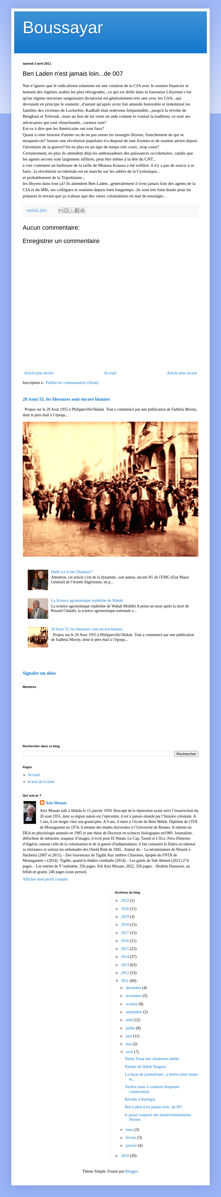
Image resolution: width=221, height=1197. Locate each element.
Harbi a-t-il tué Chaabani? (71, 572)
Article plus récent (38, 373)
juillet (131, 1028)
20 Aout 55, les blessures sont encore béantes (66, 399)
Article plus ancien (182, 373)
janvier (132, 1145)
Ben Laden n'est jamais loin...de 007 (153, 1107)
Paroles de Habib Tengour (145, 1067)
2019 (125, 917)
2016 (125, 941)
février (131, 1137)
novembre (134, 996)
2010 (125, 1156)
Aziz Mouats (56, 803)
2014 (125, 957)
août (130, 1020)
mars (130, 1130)
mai (129, 1044)
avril (130, 1052)
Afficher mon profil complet (45, 879)
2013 (125, 965)
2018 (125, 924)
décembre (134, 988)
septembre (134, 1012)
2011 (125, 981)
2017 (125, 933)
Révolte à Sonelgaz (140, 1099)
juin (129, 1036)
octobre (132, 1004)
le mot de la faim (41, 782)
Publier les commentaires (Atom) (72, 383)
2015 (125, 949)
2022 (125, 900)
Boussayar (63, 27)
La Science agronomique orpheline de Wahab (87, 600)
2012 (125, 973)
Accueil (110, 373)
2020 (125, 909)
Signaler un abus (39, 673)
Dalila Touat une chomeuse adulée (152, 1059)
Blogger (131, 1171)
